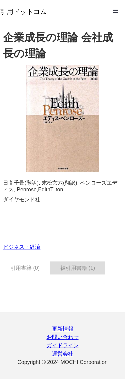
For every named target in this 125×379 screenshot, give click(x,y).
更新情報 (62, 329)
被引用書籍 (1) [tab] (77, 268)
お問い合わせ (63, 337)
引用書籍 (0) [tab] (25, 268)
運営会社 (62, 354)
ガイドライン (63, 345)
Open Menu (115, 11)
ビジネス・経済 (21, 247)
